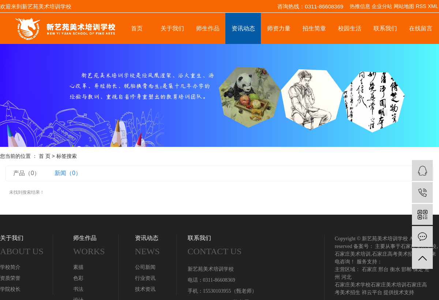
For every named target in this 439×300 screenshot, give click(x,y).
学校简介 (10, 267)
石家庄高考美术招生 (395, 254)
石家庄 (369, 269)
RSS (421, 6)
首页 (137, 28)
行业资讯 (145, 278)
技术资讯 (145, 289)
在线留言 (420, 28)
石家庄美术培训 (353, 254)
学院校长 (10, 289)
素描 (78, 267)
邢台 (383, 269)
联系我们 (385, 28)
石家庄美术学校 (353, 285)
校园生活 (349, 28)
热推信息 (360, 6)
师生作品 (208, 28)
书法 (78, 289)
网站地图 (404, 6)
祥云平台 (372, 292)
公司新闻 (145, 267)
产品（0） (26, 173)
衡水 (395, 269)
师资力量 (278, 28)
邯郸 (406, 269)
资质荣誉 (10, 278)
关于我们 (172, 28)
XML (433, 6)
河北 (346, 277)
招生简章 (314, 28)
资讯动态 (243, 28)
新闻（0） (68, 173)
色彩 (78, 278)
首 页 (44, 156)
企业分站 (382, 6)
